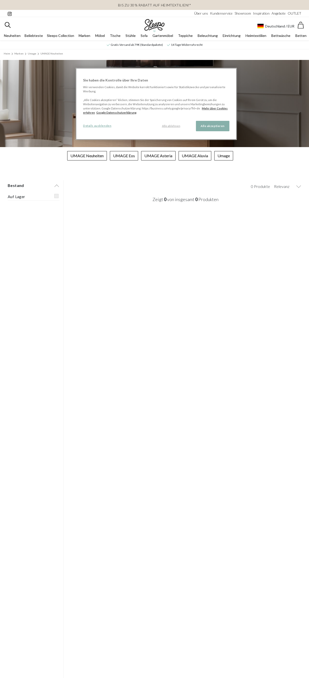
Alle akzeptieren (213, 126)
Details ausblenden (97, 125)
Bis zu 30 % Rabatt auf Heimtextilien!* (154, 5)
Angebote (279, 13)
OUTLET (294, 13)
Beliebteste (34, 36)
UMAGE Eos (124, 156)
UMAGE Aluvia (195, 156)
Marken (84, 36)
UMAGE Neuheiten (51, 54)
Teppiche (185, 36)
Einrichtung (232, 36)
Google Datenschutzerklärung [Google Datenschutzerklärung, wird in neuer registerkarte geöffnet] (116, 112)
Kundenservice (221, 13)
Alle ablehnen (171, 126)
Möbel (100, 36)
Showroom (243, 13)
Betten (301, 36)
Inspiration (261, 13)
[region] (156, 104)
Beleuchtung (208, 36)
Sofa (144, 36)
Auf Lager (16, 197)
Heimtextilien (256, 36)
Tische (115, 36)
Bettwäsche (280, 36)
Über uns (201, 13)
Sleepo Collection (60, 36)
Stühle (130, 36)
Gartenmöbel (163, 36)
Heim (7, 54)
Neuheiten (12, 36)
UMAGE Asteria (158, 156)
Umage (32, 54)
